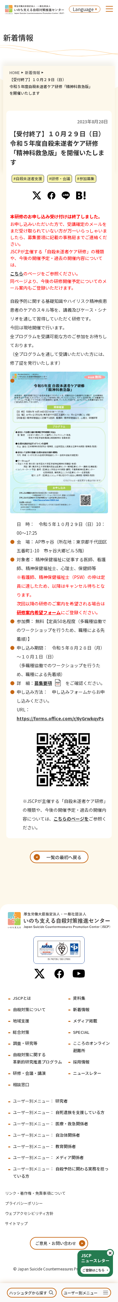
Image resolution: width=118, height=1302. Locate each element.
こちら (16, 273)
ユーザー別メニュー (81, 1292)
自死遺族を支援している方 (58, 1112)
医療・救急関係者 (50, 1124)
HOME (14, 72)
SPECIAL (81, 1032)
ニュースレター (87, 1073)
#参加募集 (85, 178)
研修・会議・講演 (29, 1073)
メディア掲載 (85, 1021)
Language (83, 9)
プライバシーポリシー (24, 1203)
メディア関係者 (48, 1157)
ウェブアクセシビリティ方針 (29, 1213)
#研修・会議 (59, 178)
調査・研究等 (25, 1043)
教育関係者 (44, 1146)
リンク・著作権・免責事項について (35, 1193)
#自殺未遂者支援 (28, 178)
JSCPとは (22, 998)
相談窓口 (21, 1084)
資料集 (79, 998)
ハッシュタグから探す (28, 1292)
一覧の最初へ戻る (63, 857)
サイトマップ (16, 1223)
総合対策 (21, 1032)
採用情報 (81, 1062)
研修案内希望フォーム (39, 612)
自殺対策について (29, 1009)
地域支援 (21, 1021)
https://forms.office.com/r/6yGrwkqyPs (60, 718)
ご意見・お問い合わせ (55, 1243)
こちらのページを (71, 819)
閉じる (113, 1253)
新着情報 (32, 72)
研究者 (40, 1101)
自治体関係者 (46, 1135)
